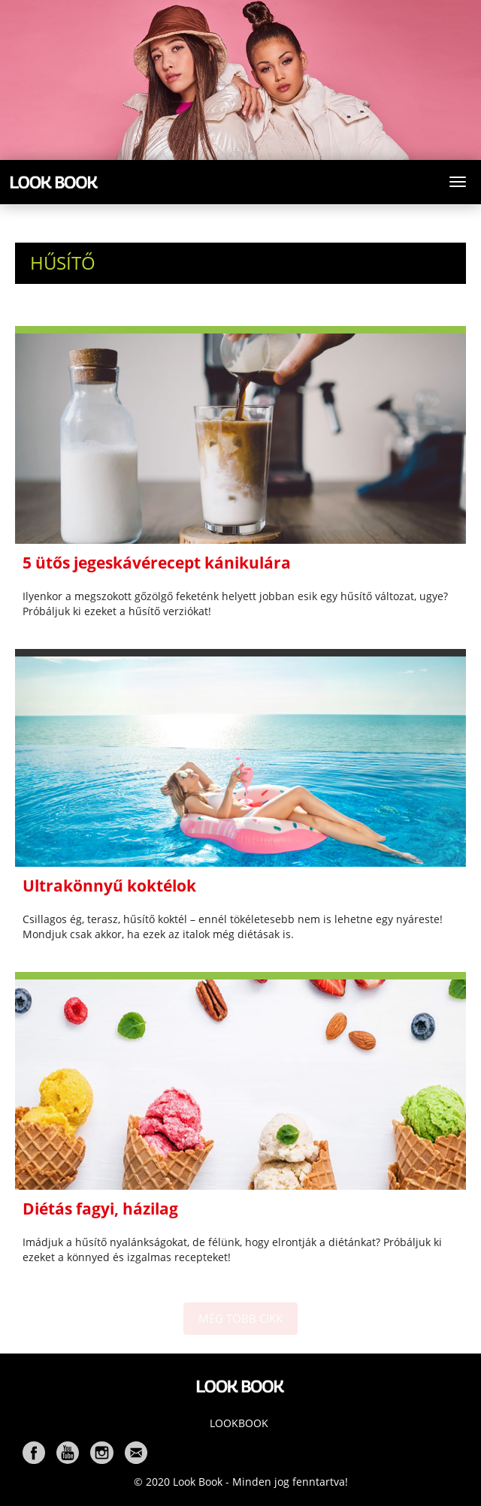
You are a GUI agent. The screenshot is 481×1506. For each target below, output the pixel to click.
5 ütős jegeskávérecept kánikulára (157, 562)
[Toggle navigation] (457, 182)
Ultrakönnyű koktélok (109, 885)
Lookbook (239, 1423)
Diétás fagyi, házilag (100, 1208)
